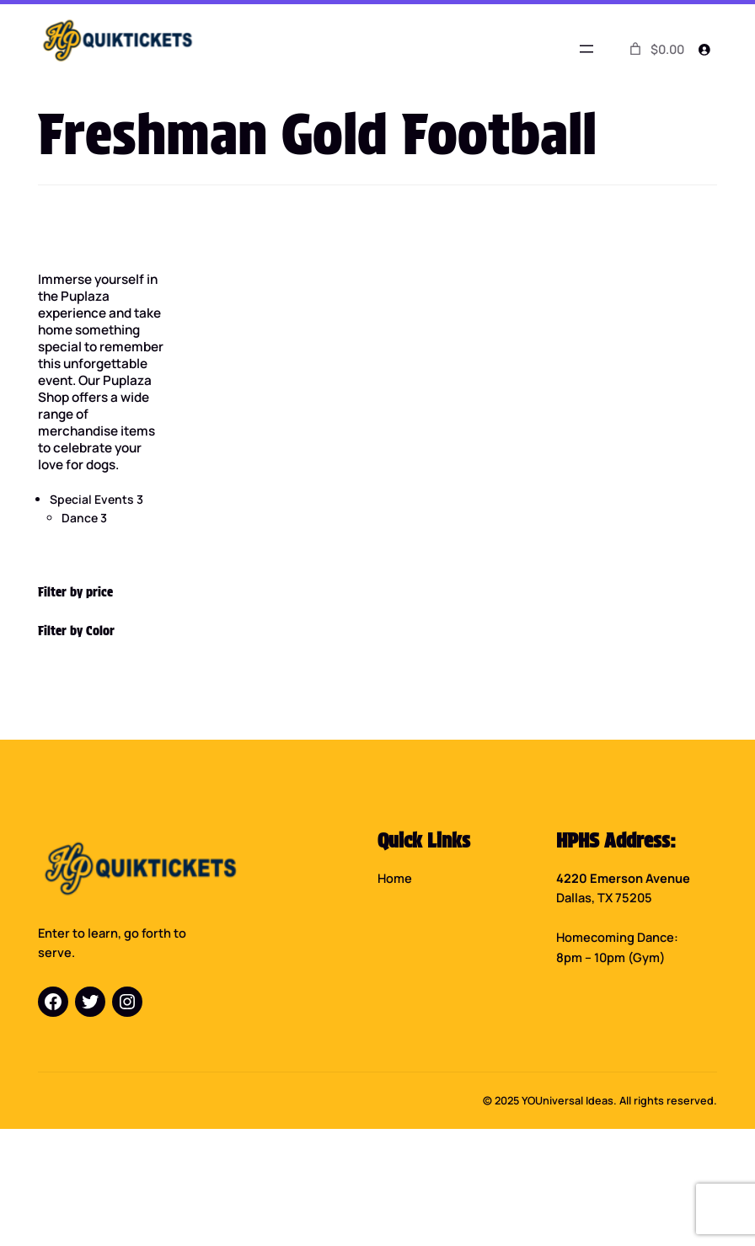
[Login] (704, 48)
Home (395, 877)
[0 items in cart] (655, 49)
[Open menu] (586, 49)
